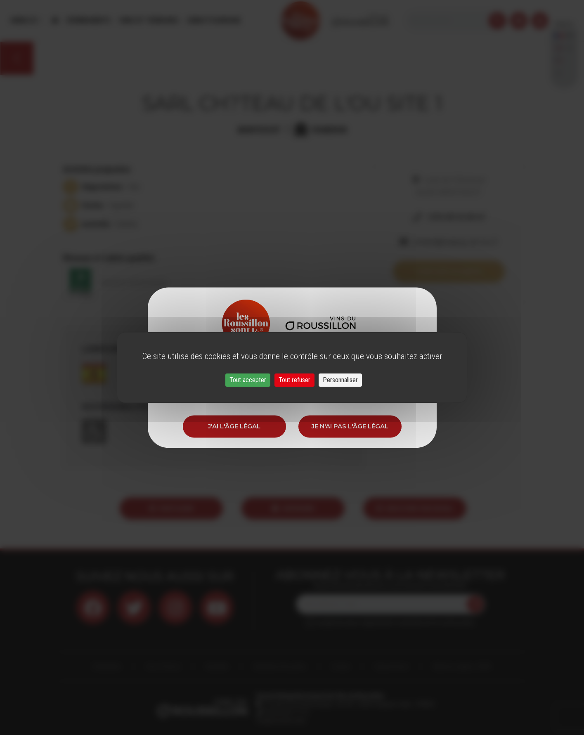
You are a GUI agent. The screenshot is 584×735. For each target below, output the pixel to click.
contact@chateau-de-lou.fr (455, 242)
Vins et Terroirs (148, 20)
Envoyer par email (414, 508)
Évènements (89, 20)
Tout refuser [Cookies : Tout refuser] (294, 380)
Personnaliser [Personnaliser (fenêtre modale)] (340, 380)
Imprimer (293, 508)
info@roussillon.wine (280, 720)
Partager (171, 508)
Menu (24, 20)
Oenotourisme (213, 20)
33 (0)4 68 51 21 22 (285, 712)
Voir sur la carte (448, 271)
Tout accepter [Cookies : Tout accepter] (247, 380)
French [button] (564, 20)
